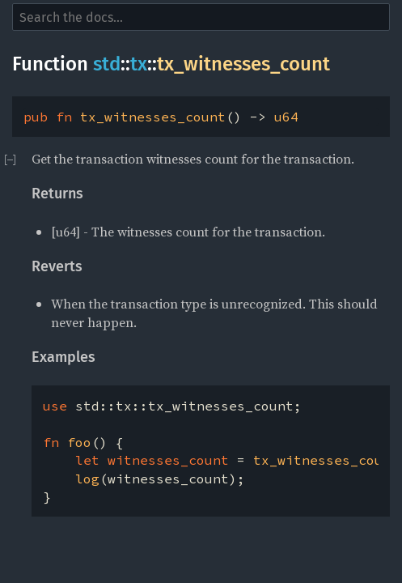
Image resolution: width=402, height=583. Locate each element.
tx (138, 64)
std (107, 64)
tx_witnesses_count (243, 64)
